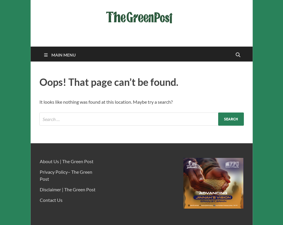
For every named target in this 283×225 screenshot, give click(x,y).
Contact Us (51, 200)
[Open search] (238, 55)
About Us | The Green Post (66, 161)
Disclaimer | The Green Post (68, 189)
